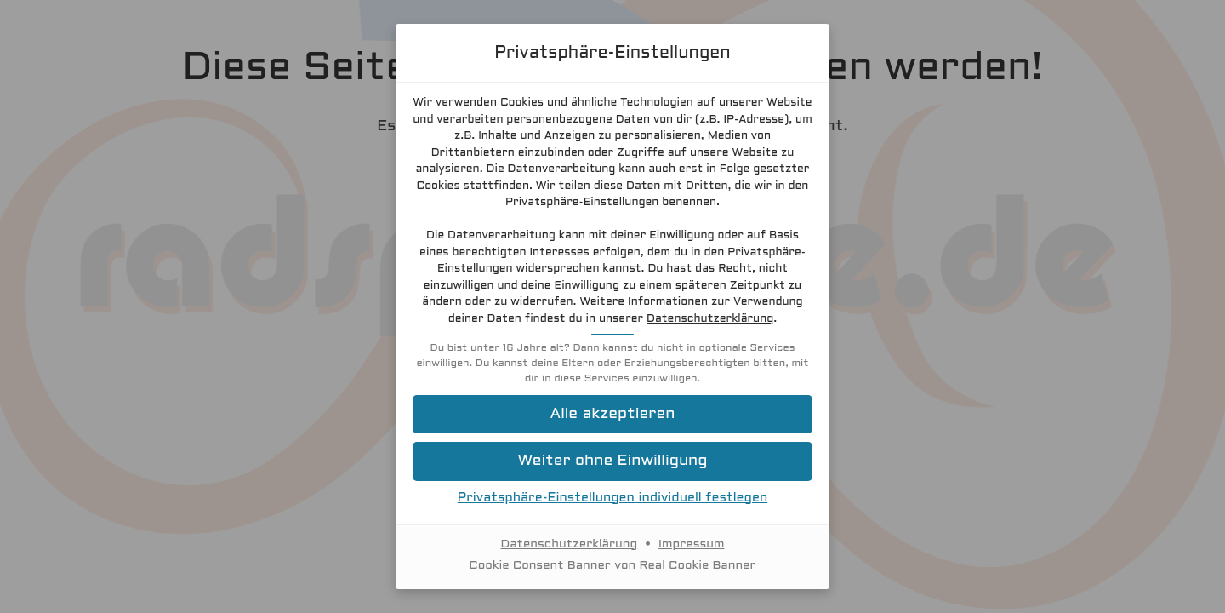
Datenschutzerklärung (710, 319)
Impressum (691, 544)
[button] (612, 461)
